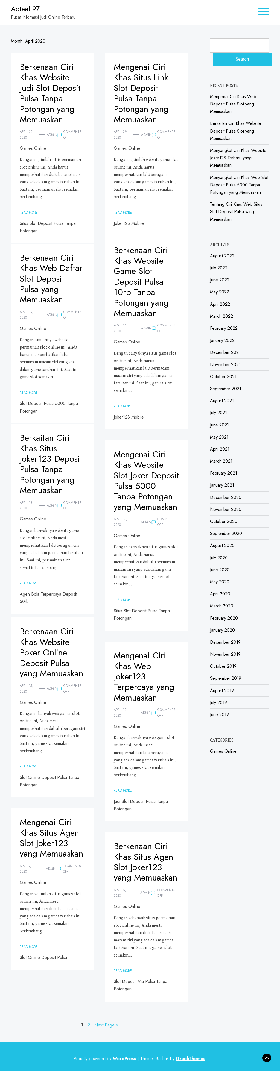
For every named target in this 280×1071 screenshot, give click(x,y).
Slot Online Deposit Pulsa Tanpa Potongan (49, 781)
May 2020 (219, 582)
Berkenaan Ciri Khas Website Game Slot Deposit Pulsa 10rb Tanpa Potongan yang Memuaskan (141, 281)
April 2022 (220, 304)
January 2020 (222, 630)
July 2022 (219, 268)
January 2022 (222, 340)
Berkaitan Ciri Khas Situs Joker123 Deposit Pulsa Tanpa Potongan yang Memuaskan (51, 463)
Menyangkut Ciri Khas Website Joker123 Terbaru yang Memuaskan (238, 157)
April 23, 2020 (121, 328)
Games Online (33, 148)
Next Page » (106, 1025)
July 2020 (219, 558)
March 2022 (221, 316)
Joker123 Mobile (129, 223)
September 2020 (226, 533)
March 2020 (221, 606)
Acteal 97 (25, 9)
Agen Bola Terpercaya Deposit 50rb (48, 598)
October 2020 (223, 521)
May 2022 (219, 292)
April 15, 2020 (120, 522)
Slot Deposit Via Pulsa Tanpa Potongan (140, 985)
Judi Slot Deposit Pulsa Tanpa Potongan (141, 805)
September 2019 (225, 678)
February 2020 (224, 618)
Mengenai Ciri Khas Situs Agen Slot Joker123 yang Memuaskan (51, 838)
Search (242, 59)
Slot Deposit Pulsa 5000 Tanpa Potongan (49, 407)
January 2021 (222, 485)
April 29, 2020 (121, 134)
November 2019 (225, 654)
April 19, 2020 (26, 315)
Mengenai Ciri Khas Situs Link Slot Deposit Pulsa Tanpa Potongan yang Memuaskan (141, 93)
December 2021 (225, 352)
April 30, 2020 (26, 134)
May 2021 (219, 437)
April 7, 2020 (25, 869)
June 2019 (219, 714)
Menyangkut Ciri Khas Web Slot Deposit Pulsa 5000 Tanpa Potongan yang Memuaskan (239, 184)
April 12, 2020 (120, 712)
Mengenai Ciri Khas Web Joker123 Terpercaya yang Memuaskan (144, 676)
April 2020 (220, 594)
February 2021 (223, 473)
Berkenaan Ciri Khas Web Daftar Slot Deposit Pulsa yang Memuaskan (51, 278)
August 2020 (222, 545)
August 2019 (222, 690)
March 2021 (221, 461)
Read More (29, 212)
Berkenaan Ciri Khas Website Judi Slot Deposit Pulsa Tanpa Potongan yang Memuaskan (50, 93)
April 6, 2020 (120, 893)
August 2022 (222, 256)
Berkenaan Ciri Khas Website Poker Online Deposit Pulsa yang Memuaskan (51, 652)
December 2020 (225, 497)
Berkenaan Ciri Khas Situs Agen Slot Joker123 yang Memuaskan (145, 862)
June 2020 (220, 570)
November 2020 (225, 509)
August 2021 (222, 401)
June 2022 (219, 280)
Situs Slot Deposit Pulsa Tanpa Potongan (48, 227)
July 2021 (218, 413)
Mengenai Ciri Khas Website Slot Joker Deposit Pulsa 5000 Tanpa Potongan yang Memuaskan (146, 480)
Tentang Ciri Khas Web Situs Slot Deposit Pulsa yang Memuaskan (236, 211)
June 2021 (219, 425)
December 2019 (225, 642)
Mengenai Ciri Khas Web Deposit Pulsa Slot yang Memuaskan (233, 103)
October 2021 (223, 376)
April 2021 (219, 449)
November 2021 (225, 364)
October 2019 (223, 666)
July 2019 (218, 702)
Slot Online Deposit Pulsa (43, 957)
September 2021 (225, 389)
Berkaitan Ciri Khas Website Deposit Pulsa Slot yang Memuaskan (235, 130)
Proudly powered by (106, 1058)
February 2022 (224, 328)
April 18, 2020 (26, 505)
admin (52, 134)
